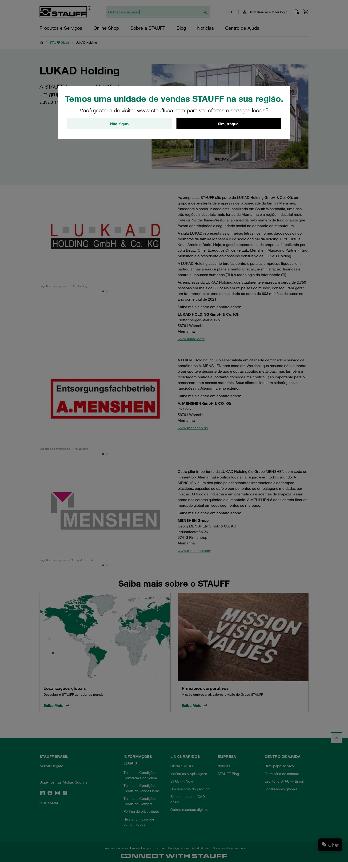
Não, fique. (119, 123)
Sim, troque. (228, 123)
